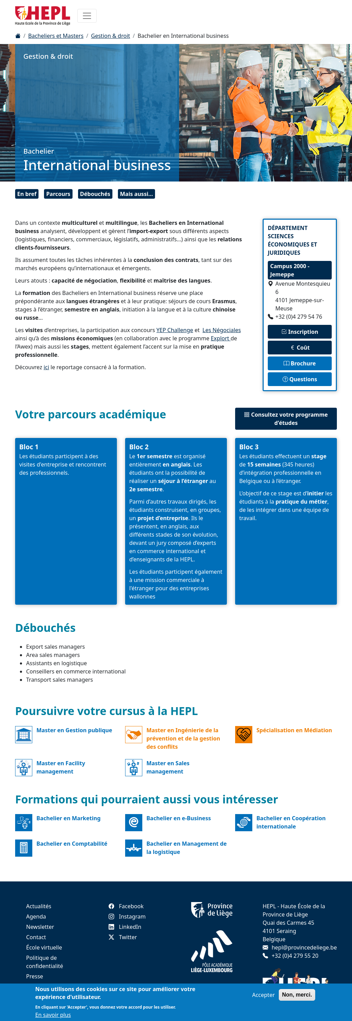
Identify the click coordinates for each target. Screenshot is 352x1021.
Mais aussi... (136, 194)
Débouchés (95, 194)
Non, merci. (297, 995)
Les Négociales (221, 330)
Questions (300, 379)
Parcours (58, 194)
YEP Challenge (174, 330)
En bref (26, 194)
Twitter (123, 937)
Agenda (36, 916)
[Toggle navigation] (87, 16)
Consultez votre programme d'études (286, 419)
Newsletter (40, 927)
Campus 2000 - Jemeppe (289, 270)
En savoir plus (53, 1015)
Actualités (38, 906)
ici (46, 367)
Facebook (126, 906)
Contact (36, 937)
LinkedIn (125, 927)
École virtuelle (44, 947)
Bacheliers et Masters (56, 36)
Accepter (263, 995)
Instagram (127, 916)
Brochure (300, 363)
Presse (34, 976)
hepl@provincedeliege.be (304, 947)
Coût (300, 347)
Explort (221, 338)
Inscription (299, 332)
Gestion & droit (110, 36)
